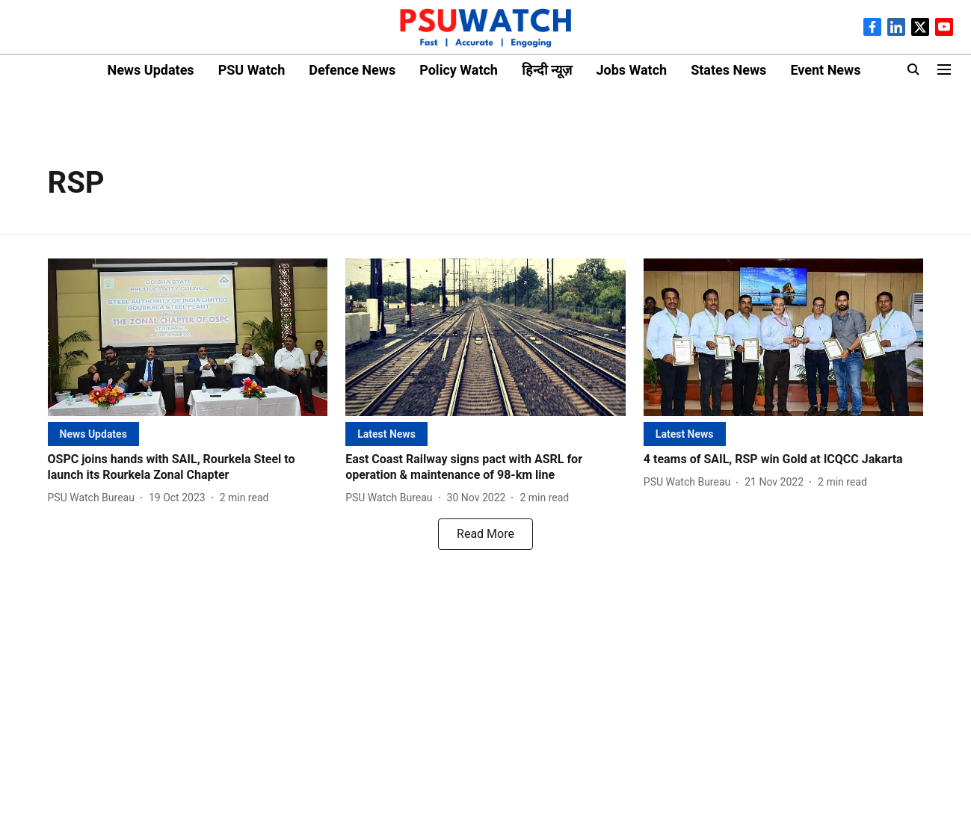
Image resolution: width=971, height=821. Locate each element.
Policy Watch (458, 70)
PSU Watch (252, 70)
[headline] (188, 467)
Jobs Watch (631, 70)
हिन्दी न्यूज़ (547, 70)
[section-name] (93, 434)
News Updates (150, 70)
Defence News (352, 70)
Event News (825, 70)
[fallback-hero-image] (188, 337)
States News (728, 70)
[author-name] (94, 498)
